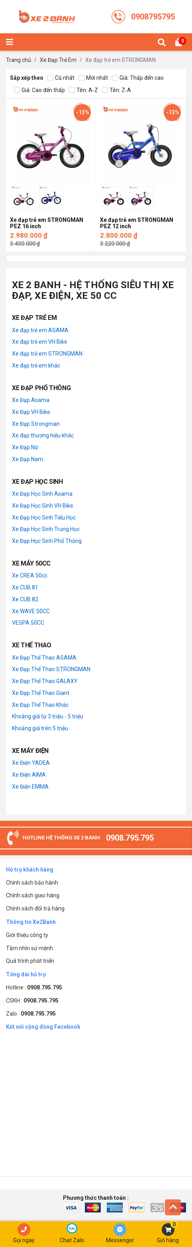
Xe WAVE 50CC (31, 611)
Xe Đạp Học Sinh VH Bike (42, 505)
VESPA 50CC (28, 623)
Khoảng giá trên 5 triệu (40, 728)
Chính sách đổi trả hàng (35, 908)
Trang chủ (18, 60)
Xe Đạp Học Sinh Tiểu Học (44, 517)
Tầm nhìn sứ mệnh (29, 948)
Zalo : (31, 1013)
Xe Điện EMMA (30, 786)
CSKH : (32, 1000)
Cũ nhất (60, 78)
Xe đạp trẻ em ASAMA (40, 330)
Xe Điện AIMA (29, 775)
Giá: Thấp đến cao (138, 78)
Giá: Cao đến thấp (39, 90)
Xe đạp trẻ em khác (36, 365)
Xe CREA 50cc (29, 575)
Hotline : (34, 987)
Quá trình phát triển (30, 961)
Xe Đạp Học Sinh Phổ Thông (47, 541)
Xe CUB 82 (25, 599)
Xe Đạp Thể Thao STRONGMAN (51, 669)
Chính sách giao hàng (32, 895)
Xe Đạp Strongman (36, 424)
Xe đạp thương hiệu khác (43, 435)
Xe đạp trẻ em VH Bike (39, 342)
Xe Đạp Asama (30, 400)
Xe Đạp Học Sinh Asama (42, 494)
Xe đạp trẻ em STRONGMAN (47, 353)
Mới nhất (93, 78)
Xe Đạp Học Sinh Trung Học (46, 529)
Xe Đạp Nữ (25, 447)
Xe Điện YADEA (31, 763)
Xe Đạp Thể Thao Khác (40, 705)
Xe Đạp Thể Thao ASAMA (44, 657)
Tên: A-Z (83, 90)
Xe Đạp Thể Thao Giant (40, 693)
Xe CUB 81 (25, 587)
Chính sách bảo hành (32, 882)
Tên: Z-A (116, 90)
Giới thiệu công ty (27, 935)
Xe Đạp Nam (27, 459)
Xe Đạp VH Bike (31, 412)
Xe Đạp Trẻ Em (58, 60)
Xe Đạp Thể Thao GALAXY (45, 681)
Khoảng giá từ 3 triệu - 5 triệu (47, 716)
